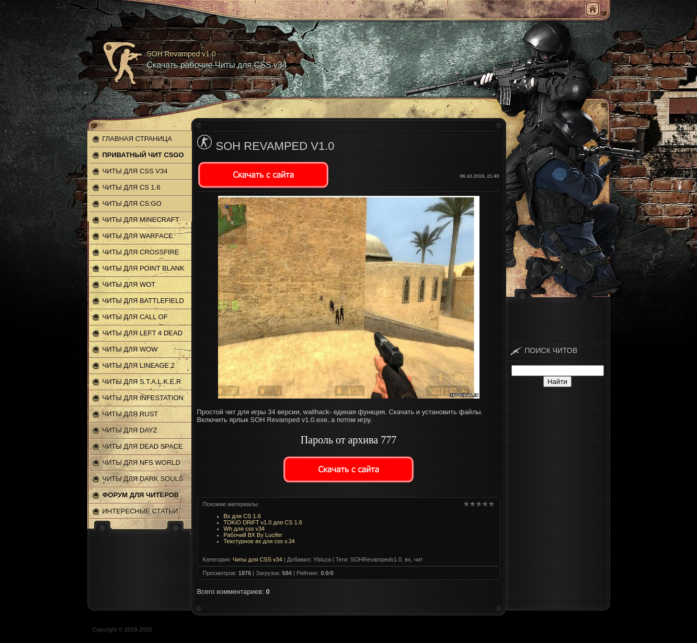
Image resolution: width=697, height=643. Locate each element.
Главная (592, 9)
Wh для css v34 (244, 528)
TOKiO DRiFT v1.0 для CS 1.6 (263, 522)
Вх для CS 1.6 (242, 516)
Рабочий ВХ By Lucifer (253, 535)
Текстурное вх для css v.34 (259, 541)
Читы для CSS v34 (257, 559)
